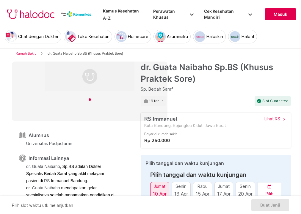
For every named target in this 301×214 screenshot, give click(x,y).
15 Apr (202, 193)
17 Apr (224, 193)
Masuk (280, 14)
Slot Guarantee (275, 101)
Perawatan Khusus (174, 14)
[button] (269, 190)
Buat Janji (270, 205)
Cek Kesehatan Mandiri (228, 14)
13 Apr (181, 193)
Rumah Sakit (25, 53)
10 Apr (160, 193)
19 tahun (156, 101)
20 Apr (245, 193)
